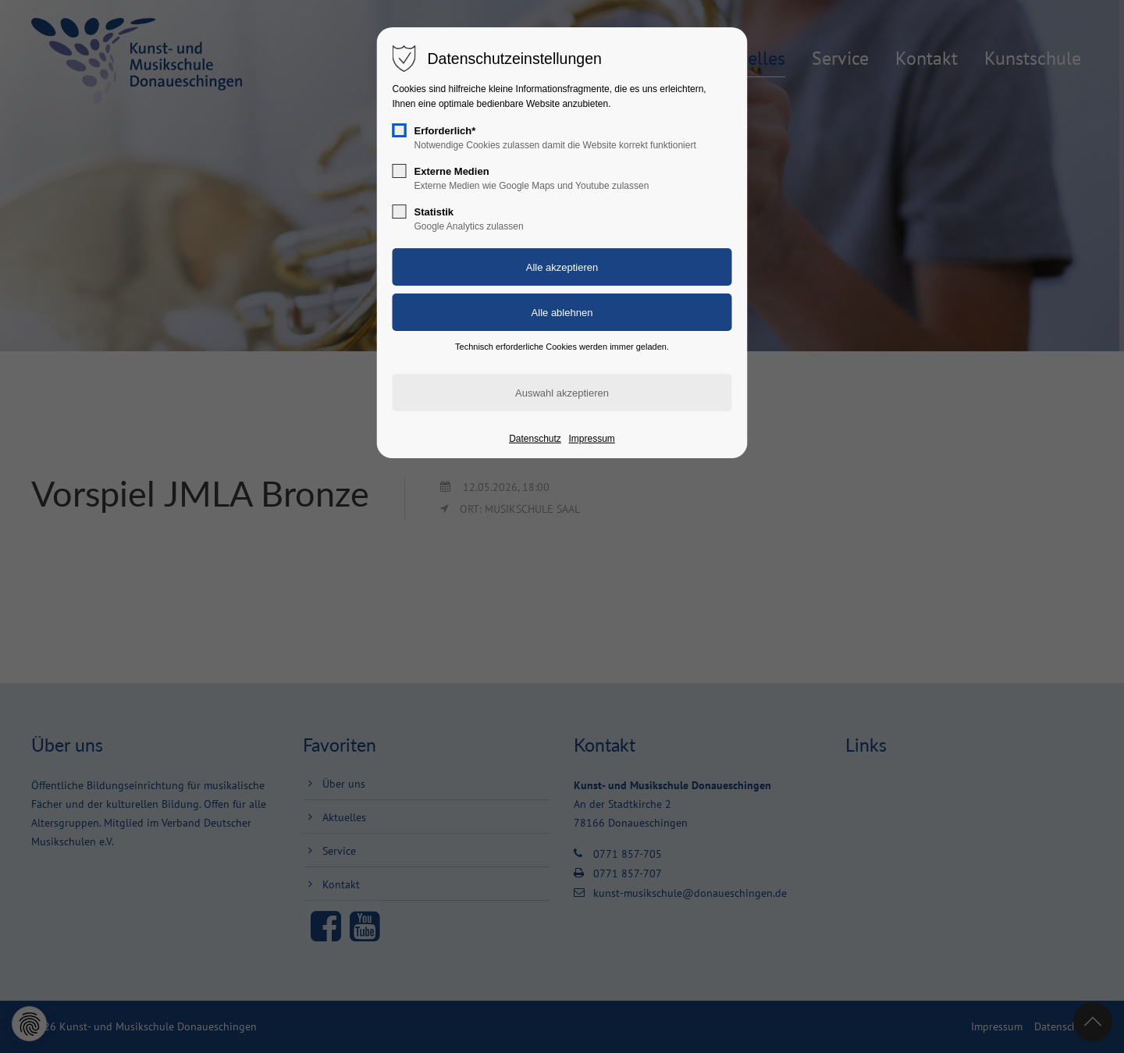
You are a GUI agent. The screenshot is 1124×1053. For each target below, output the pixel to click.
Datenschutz (535, 438)
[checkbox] (400, 130)
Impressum (591, 438)
